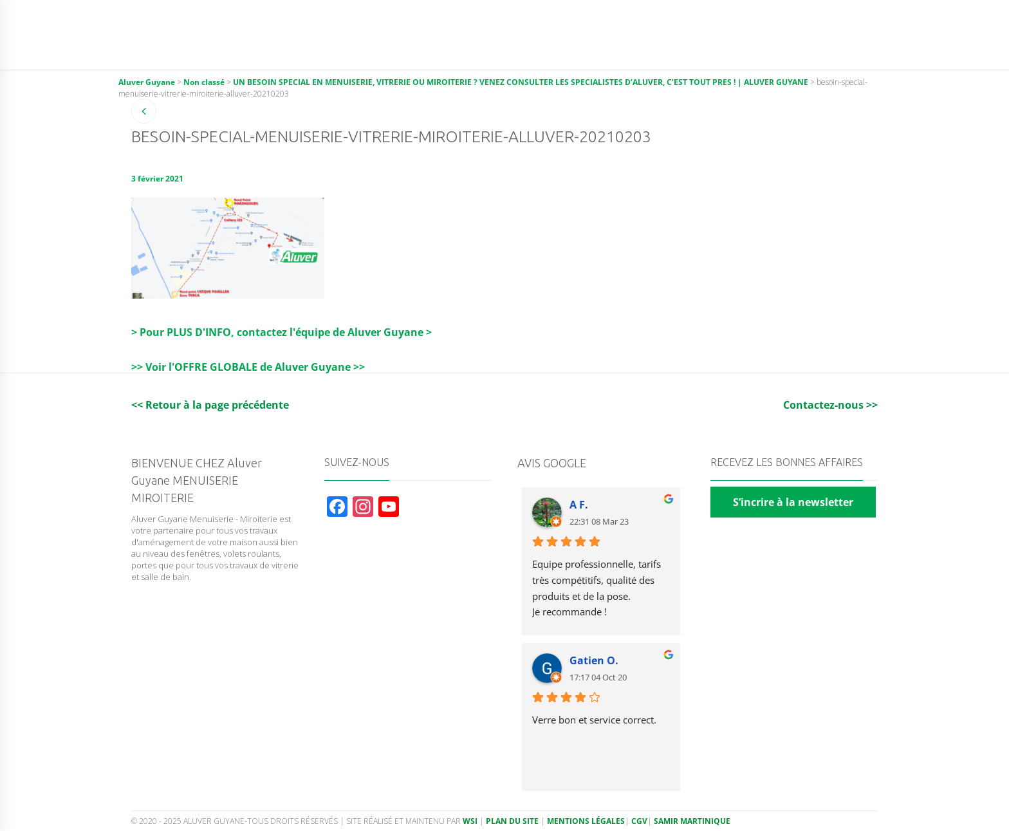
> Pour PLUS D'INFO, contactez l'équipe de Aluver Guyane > (281, 332)
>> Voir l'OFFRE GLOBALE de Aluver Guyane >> (248, 367)
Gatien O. (593, 660)
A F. (578, 505)
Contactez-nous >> (830, 405)
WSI (471, 821)
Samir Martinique (692, 821)
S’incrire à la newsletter (793, 502)
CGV (639, 821)
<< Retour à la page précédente (210, 405)
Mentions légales (586, 821)
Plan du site (512, 821)
